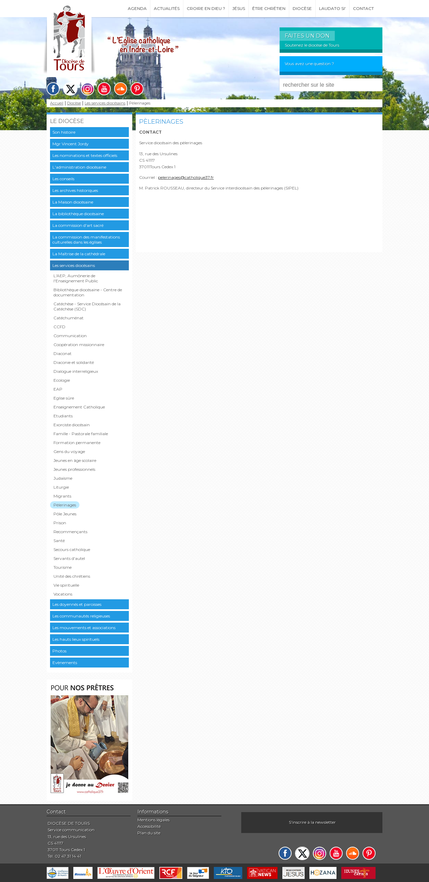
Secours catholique (71, 549)
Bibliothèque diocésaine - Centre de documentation (87, 292)
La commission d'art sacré (77, 225)
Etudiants (63, 415)
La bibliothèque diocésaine (78, 213)
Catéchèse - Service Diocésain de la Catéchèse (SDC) (87, 306)
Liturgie (61, 487)
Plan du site (148, 832)
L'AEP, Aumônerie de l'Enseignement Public (75, 278)
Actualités (167, 8)
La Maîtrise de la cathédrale (78, 253)
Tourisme (62, 567)
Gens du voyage (69, 451)
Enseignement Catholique (79, 406)
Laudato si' (332, 8)
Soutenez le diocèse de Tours (312, 45)
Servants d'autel (69, 558)
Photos (59, 650)
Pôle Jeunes (64, 513)
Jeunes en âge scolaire (74, 460)
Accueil (56, 103)
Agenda (137, 8)
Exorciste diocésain (71, 424)
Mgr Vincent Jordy (70, 143)
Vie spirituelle (66, 585)
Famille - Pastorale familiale (80, 433)
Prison (59, 522)
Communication (70, 335)
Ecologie (61, 380)
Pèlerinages (64, 504)
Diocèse (302, 8)
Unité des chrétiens (71, 576)
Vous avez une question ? (309, 63)
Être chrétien (268, 8)
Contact (363, 8)
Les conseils (63, 178)
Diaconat (62, 353)
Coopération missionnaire (78, 344)
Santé (59, 540)
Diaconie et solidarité (73, 362)
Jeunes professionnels (74, 469)
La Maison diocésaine (72, 202)
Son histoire (63, 132)
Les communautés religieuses (81, 615)
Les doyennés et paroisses (76, 604)
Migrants (62, 496)
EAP (57, 389)
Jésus (238, 8)
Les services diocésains (105, 103)
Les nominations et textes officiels (84, 155)
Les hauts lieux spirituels (75, 639)
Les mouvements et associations (83, 627)
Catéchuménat (68, 317)
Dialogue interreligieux (75, 371)
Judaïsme (62, 478)
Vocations (62, 594)
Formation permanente (76, 442)
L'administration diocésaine (79, 167)
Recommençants (70, 531)
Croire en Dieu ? (206, 8)
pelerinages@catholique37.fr (186, 177)
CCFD (59, 326)
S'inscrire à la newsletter (312, 822)
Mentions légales (153, 819)
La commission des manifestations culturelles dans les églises (86, 239)
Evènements (64, 662)
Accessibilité (149, 826)
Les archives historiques (75, 190)
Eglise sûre (63, 398)
